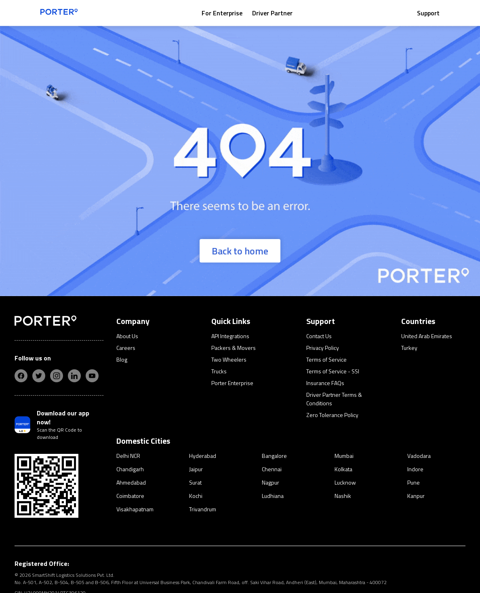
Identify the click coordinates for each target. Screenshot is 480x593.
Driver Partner (272, 13)
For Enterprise (222, 13)
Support (428, 13)
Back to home (240, 251)
